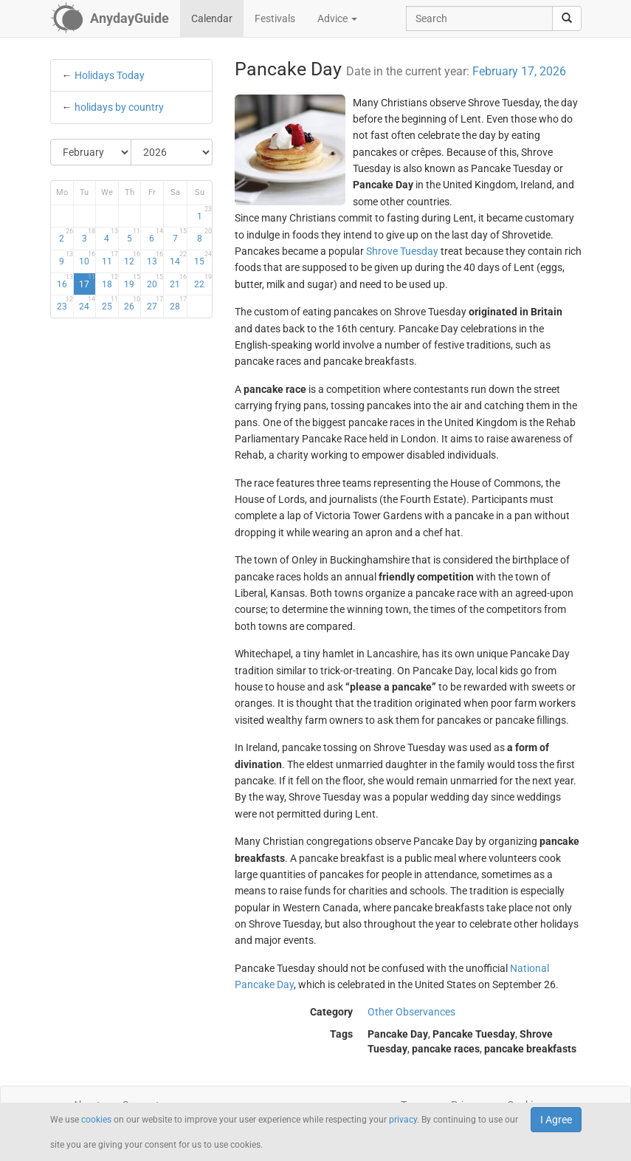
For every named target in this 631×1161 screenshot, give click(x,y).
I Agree (556, 1120)
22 (202, 281)
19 (132, 281)
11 (110, 258)
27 (155, 303)
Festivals (275, 18)
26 (132, 303)
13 (155, 258)
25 (110, 303)
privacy (403, 1119)
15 (202, 258)
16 (65, 281)
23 (65, 303)
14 (178, 258)
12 (132, 258)
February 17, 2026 (519, 71)
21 (178, 281)
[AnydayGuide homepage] (109, 18)
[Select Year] (171, 152)
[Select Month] (91, 152)
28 (178, 303)
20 (155, 281)
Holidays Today (110, 75)
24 (87, 303)
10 (87, 258)
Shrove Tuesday (402, 251)
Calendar (211, 18)
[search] (567, 18)
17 (87, 281)
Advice (337, 18)
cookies (96, 1119)
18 (110, 281)
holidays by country (119, 107)
